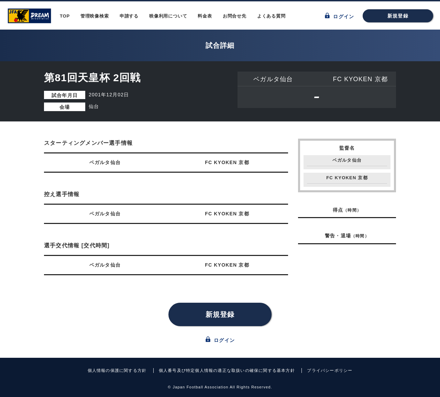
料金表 (205, 16)
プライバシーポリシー (329, 370)
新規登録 (397, 16)
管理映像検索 (94, 16)
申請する (129, 16)
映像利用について (168, 16)
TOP (65, 16)
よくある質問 (271, 16)
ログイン (339, 16)
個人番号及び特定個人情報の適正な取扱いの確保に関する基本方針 (227, 370)
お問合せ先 (234, 16)
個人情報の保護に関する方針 (117, 370)
